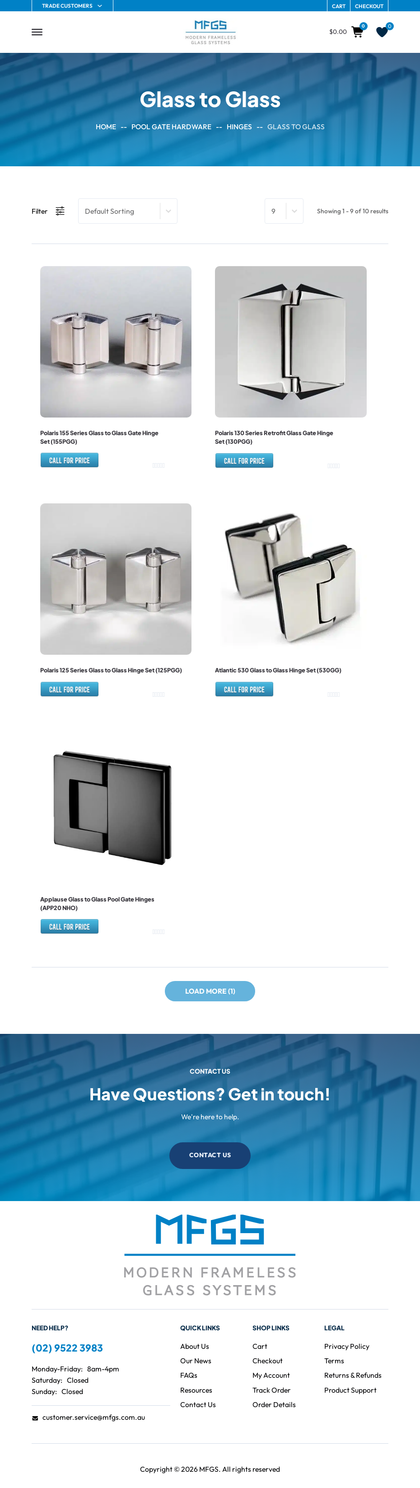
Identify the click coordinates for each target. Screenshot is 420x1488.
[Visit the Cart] (259, 1344)
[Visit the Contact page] (198, 1402)
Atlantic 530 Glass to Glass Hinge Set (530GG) (278, 669)
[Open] (37, 32)
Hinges (239, 126)
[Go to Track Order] (271, 1388)
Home (106, 126)
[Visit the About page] (194, 1344)
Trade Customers (67, 5)
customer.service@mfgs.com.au (93, 1415)
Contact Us (210, 1153)
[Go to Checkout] (267, 1359)
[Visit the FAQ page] (188, 1374)
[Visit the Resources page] (196, 1388)
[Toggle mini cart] (347, 32)
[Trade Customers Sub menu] (100, 6)
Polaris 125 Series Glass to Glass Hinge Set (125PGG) (111, 669)
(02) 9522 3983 (67, 1346)
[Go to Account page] (271, 1374)
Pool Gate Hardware (171, 126)
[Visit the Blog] (195, 1359)
